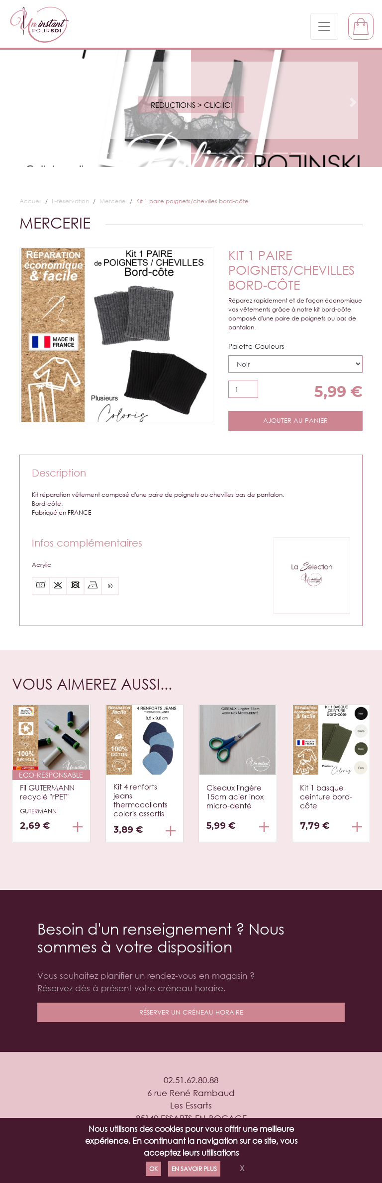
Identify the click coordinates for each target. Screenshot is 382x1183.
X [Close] (242, 1168)
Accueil (30, 201)
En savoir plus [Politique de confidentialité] (194, 1169)
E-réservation (70, 201)
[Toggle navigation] (324, 26)
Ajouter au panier (295, 420)
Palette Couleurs (256, 346)
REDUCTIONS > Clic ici (191, 105)
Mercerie (112, 201)
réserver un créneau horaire (191, 1012)
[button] (28, 102)
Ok (153, 1169)
